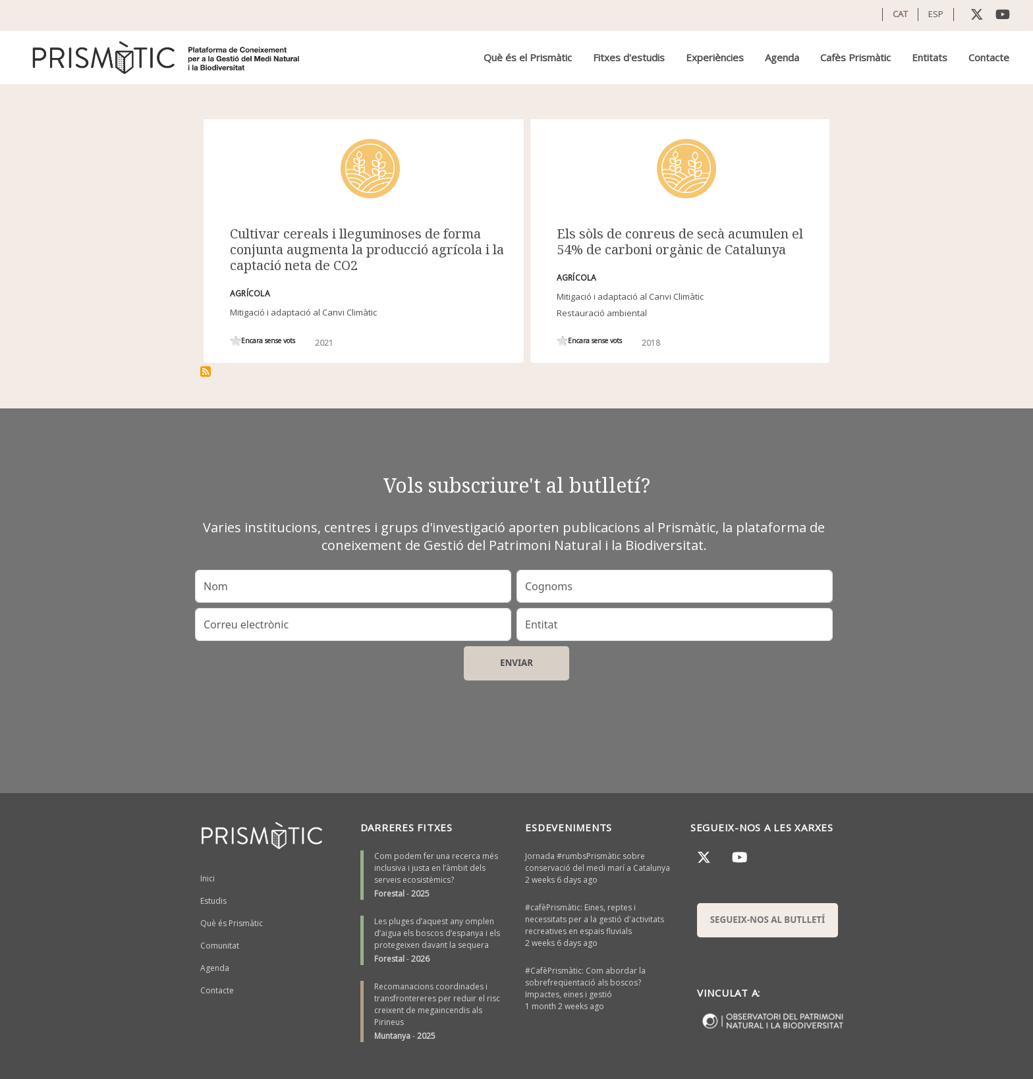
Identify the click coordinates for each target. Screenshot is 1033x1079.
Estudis (213, 900)
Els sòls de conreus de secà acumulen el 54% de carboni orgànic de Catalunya (680, 241)
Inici (207, 878)
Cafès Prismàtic (855, 57)
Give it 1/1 (235, 341)
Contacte (988, 57)
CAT (900, 14)
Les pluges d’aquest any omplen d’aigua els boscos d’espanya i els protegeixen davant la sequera (437, 933)
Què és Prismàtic (231, 923)
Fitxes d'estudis (629, 57)
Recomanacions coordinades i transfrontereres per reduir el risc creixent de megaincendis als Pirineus (437, 1004)
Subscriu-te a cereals (205, 371)
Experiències (715, 57)
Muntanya (392, 1035)
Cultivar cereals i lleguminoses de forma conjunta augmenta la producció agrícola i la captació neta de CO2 (367, 249)
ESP (935, 14)
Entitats (929, 57)
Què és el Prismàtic (528, 57)
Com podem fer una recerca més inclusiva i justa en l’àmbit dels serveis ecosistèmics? (436, 867)
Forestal (389, 893)
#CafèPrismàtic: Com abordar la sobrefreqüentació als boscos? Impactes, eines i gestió (585, 982)
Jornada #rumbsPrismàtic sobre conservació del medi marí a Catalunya (597, 861)
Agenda (782, 57)
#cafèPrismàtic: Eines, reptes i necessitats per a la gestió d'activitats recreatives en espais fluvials (594, 919)
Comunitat (219, 945)
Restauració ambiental (602, 313)
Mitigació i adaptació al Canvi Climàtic (303, 312)
